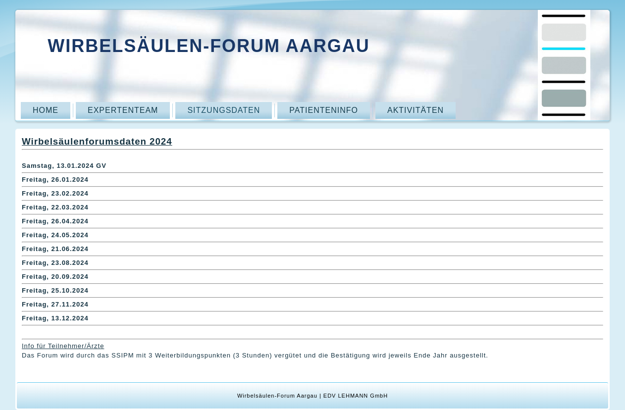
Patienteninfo (323, 110)
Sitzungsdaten (223, 110)
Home (45, 110)
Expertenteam (123, 110)
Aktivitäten (415, 110)
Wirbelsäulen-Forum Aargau (209, 46)
